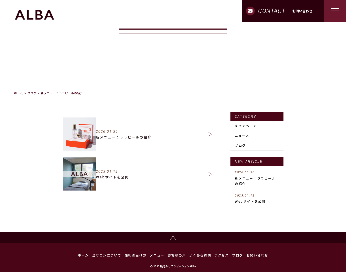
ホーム (18, 93)
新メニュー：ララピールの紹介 (257, 178)
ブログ (31, 93)
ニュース (242, 135)
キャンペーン (246, 125)
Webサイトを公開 (257, 199)
